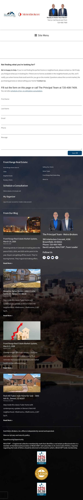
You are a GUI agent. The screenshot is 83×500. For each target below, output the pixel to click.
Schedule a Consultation (15, 185)
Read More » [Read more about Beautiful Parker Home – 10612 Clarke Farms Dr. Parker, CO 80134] (8, 315)
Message (4, 137)
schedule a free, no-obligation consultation (26, 91)
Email (3, 118)
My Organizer (9, 196)
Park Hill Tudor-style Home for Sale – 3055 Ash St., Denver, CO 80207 (21, 397)
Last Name (5, 108)
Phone (3, 128)
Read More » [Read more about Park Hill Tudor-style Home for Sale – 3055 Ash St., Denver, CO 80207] (8, 420)
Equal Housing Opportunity (13, 439)
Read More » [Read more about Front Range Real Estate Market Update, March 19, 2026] (8, 263)
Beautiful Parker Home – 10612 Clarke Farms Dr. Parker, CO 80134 (19, 292)
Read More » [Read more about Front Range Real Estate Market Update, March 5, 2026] (8, 368)
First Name (5, 99)
